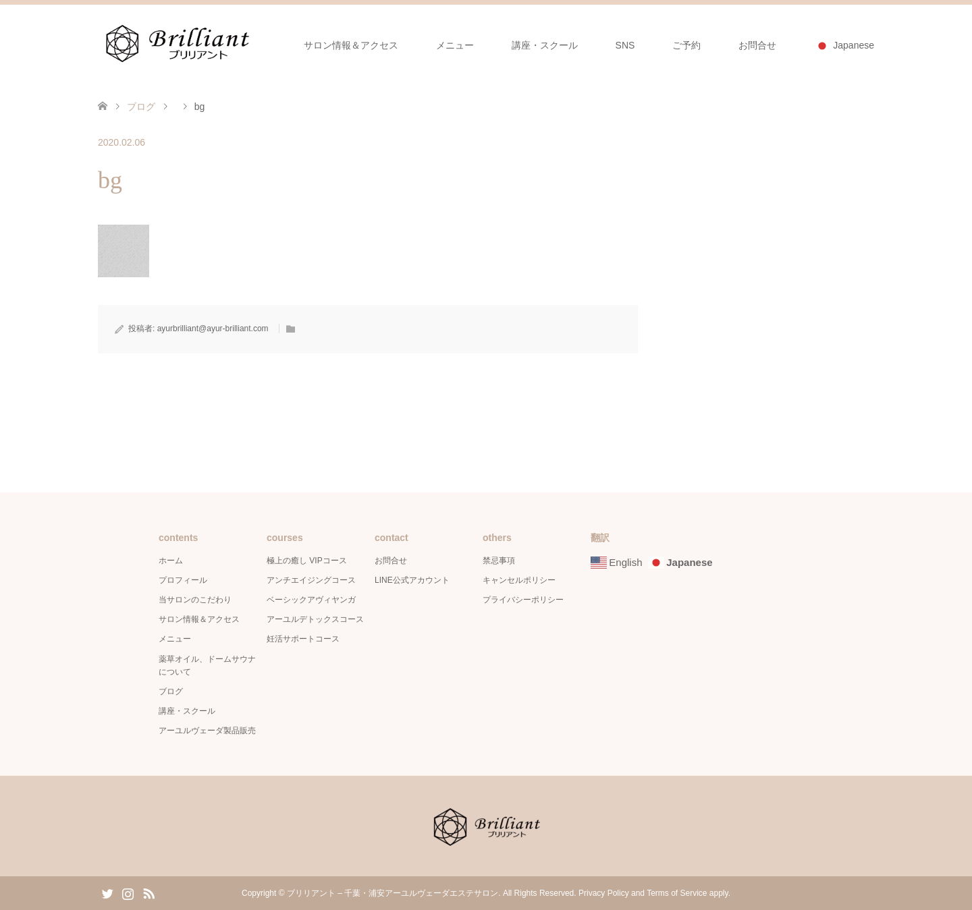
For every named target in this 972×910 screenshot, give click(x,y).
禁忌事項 (499, 560)
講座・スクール (545, 45)
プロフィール (183, 580)
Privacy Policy (603, 893)
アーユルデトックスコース (315, 619)
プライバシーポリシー (523, 599)
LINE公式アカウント (412, 580)
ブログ (141, 106)
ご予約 (686, 45)
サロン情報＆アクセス (351, 45)
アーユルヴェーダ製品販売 (207, 730)
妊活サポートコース (303, 639)
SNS (625, 45)
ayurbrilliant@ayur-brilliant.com (213, 328)
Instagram (127, 892)
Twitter (107, 892)
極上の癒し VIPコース (307, 560)
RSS (148, 892)
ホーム (171, 560)
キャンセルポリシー (519, 580)
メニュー (455, 45)
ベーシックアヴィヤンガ (311, 599)
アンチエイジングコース (311, 580)
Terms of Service (677, 893)
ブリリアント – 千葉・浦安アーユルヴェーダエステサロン (392, 893)
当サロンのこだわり (195, 599)
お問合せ (757, 45)
